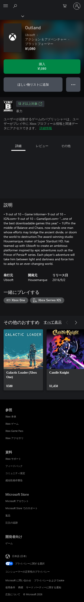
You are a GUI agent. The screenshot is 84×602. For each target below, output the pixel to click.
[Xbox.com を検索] (15, 5)
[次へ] (75, 322)
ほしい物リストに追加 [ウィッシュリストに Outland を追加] (33, 84)
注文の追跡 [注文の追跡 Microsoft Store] (11, 522)
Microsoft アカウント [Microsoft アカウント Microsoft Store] (17, 500)
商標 (20, 587)
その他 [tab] (66, 146)
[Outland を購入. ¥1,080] (42, 66)
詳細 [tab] (18, 146)
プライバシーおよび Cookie (49, 580)
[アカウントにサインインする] (76, 6)
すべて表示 (53, 322)
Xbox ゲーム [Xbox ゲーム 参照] (12, 423)
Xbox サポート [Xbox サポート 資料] (13, 458)
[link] (23, 359)
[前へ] (66, 322)
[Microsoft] (42, 3)
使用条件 (10, 587)
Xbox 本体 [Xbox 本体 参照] (10, 416)
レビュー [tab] (42, 146)
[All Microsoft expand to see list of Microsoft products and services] (5, 6)
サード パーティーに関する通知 (43, 587)
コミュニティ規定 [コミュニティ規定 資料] (15, 473)
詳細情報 (45, 128)
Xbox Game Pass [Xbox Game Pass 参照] (14, 430)
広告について (12, 594)
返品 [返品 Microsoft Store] (7, 515)
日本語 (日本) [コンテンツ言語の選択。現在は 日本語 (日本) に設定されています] (19, 555)
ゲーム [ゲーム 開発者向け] (9, 543)
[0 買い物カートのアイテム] (66, 6)
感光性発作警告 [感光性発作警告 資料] (14, 480)
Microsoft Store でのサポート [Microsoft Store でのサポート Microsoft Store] (21, 508)
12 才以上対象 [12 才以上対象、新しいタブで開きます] (30, 104)
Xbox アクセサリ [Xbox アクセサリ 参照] (14, 438)
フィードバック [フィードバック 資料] (14, 465)
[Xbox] (11, 16)
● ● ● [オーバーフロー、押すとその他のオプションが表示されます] (73, 84)
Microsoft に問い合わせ (18, 580)
